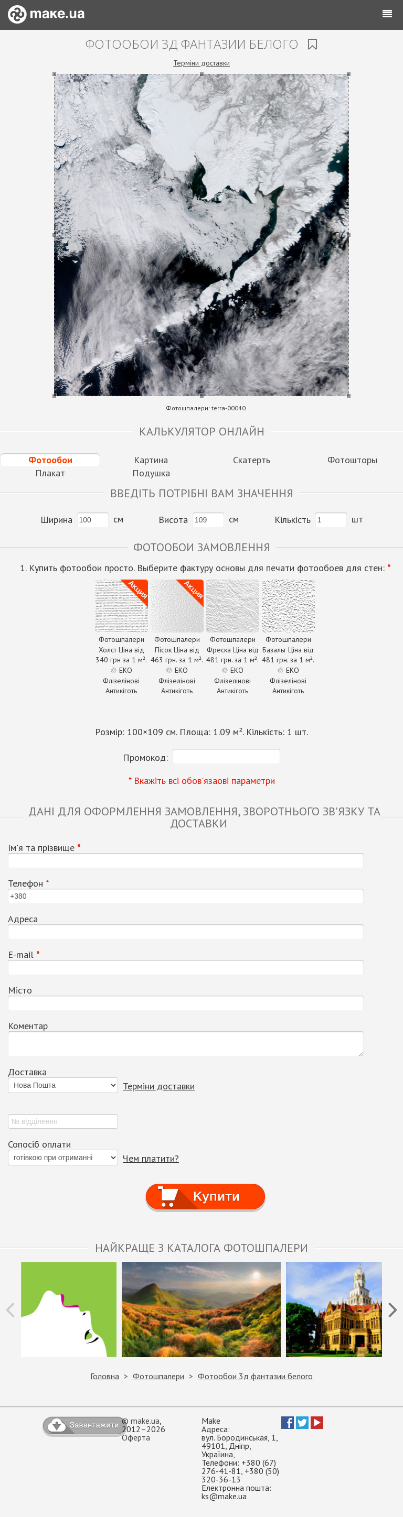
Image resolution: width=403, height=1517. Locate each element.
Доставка (27, 1072)
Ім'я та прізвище (44, 848)
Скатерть (251, 460)
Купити (205, 1187)
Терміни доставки (201, 63)
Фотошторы (352, 460)
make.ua (145, 1420)
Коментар (28, 1026)
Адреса (23, 919)
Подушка (151, 473)
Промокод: (145, 757)
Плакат (50, 473)
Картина (151, 460)
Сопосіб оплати (39, 1144)
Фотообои (50, 460)
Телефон (28, 883)
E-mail (24, 955)
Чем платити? (151, 1158)
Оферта (136, 1437)
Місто (20, 990)
